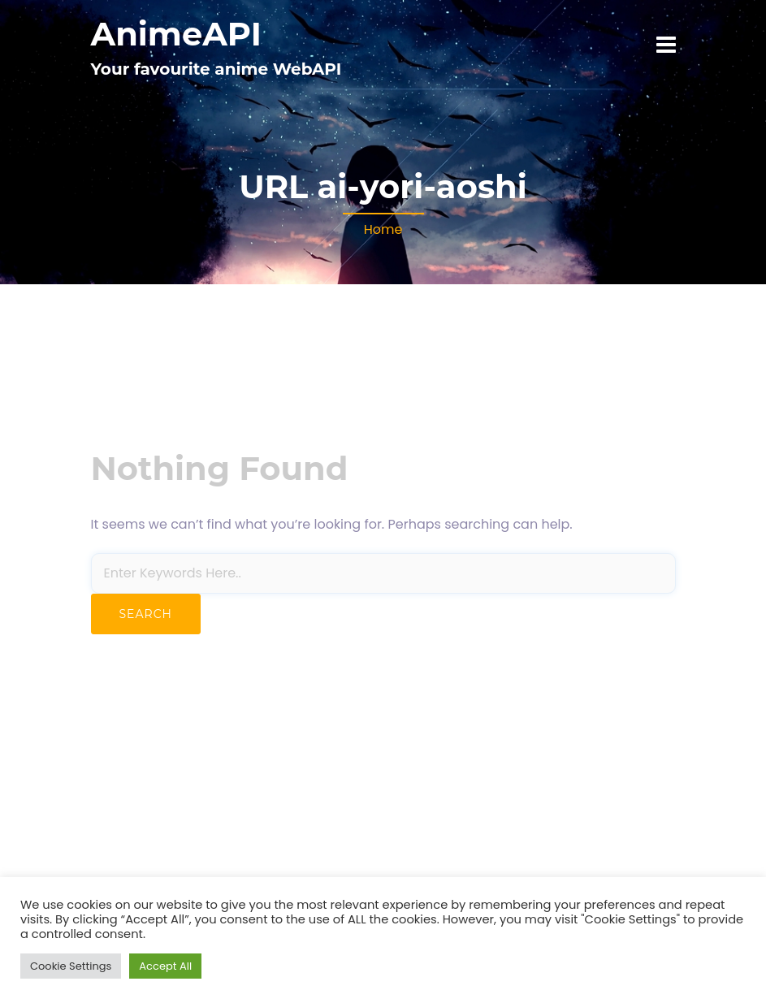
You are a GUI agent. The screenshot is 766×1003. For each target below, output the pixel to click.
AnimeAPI (176, 34)
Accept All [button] (165, 966)
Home (383, 229)
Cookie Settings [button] (70, 966)
